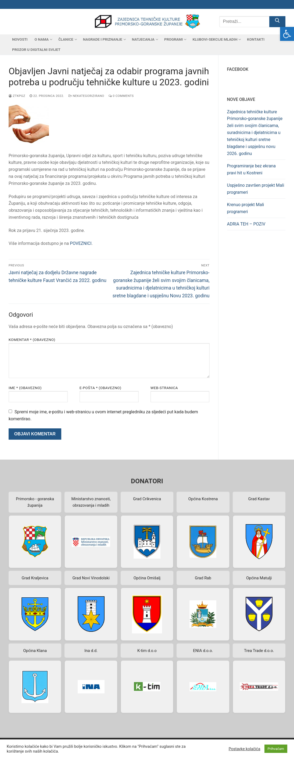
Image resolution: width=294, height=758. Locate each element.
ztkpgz (17, 96)
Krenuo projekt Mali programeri (245, 208)
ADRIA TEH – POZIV (246, 224)
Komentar (32, 339)
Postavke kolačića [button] (244, 748)
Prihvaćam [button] (276, 749)
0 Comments (121, 96)
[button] (287, 34)
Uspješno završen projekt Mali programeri (255, 189)
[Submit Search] (277, 21)
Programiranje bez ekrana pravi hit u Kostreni (251, 169)
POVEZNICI (80, 243)
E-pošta (100, 388)
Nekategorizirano (86, 96)
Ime (25, 388)
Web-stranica (164, 388)
